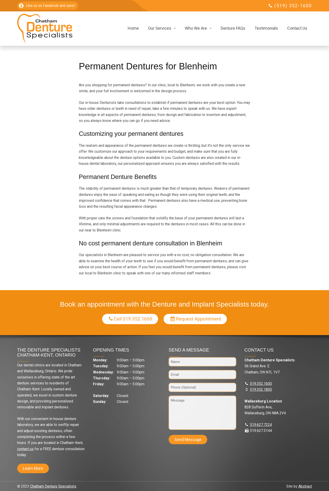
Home (133, 28)
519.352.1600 (261, 383)
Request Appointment (196, 319)
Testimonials (266, 28)
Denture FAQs (233, 28)
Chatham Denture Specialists (53, 486)
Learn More (33, 468)
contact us (25, 449)
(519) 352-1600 (293, 5)
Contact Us (297, 28)
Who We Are (199, 28)
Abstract (305, 486)
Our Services (163, 28)
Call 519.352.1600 (130, 319)
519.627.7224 (261, 425)
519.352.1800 (261, 389)
